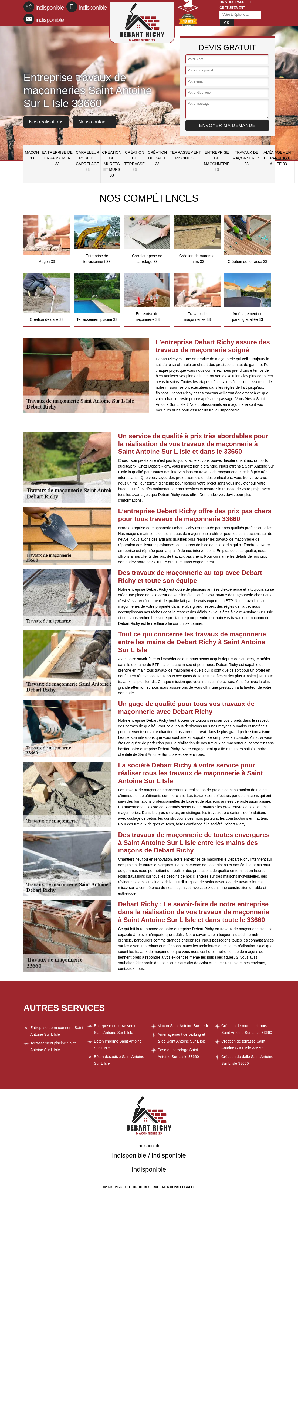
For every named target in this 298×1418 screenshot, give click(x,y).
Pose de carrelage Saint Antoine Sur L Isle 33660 (178, 1053)
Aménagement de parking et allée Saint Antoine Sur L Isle (182, 1037)
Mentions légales (178, 1187)
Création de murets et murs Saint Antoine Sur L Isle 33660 (246, 1029)
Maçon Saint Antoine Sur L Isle (183, 1026)
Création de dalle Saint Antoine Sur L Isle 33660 (247, 1060)
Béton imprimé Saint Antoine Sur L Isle (118, 1044)
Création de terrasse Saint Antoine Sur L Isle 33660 (243, 1044)
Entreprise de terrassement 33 (57, 158)
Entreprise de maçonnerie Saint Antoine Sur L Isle (56, 1031)
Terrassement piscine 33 (185, 155)
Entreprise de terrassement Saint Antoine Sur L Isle (117, 1029)
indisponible (43, 6)
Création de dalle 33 (157, 158)
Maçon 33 (32, 155)
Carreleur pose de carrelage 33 (87, 161)
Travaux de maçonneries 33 (246, 158)
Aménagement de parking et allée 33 (278, 158)
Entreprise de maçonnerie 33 (216, 161)
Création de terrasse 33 (134, 161)
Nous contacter (94, 122)
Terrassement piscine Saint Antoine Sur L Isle (53, 1046)
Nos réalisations (46, 122)
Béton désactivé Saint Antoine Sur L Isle (119, 1060)
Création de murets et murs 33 (111, 163)
